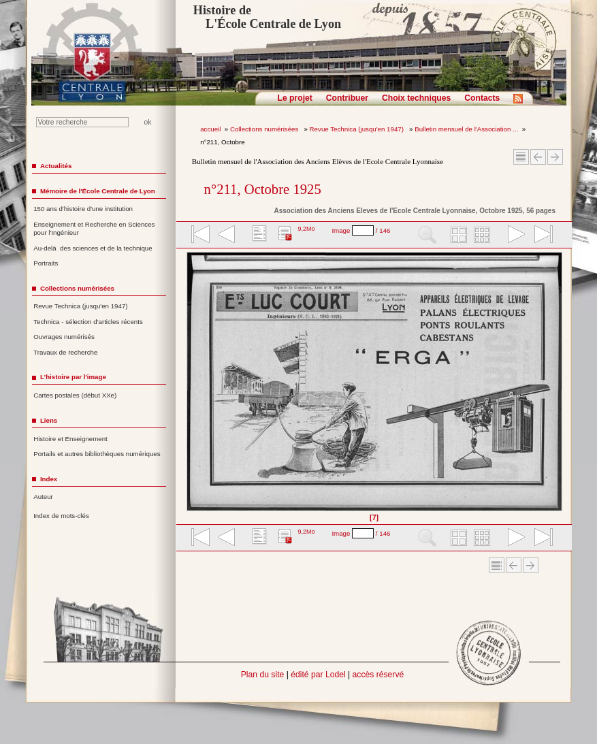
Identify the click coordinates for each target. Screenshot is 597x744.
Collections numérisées (265, 129)
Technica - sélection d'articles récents (88, 321)
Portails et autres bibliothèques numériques (96, 453)
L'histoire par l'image (73, 377)
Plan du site (263, 674)
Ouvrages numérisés (64, 336)
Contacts (482, 98)
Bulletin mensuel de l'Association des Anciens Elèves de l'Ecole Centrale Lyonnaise (317, 161)
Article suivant (555, 157)
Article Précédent (538, 157)
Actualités (55, 165)
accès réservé (378, 674)
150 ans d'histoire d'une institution (83, 208)
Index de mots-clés (61, 515)
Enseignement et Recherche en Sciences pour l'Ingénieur (94, 229)
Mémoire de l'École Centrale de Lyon (97, 191)
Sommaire (521, 157)
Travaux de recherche (65, 352)
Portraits (45, 263)
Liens (48, 420)
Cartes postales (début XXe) (74, 395)
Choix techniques (416, 98)
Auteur (43, 496)
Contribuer (347, 98)
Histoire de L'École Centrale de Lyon (267, 17)
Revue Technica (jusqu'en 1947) (358, 129)
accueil (210, 129)
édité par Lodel (318, 674)
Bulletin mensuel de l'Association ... (466, 129)
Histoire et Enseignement (70, 438)
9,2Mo (305, 228)
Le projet (295, 98)
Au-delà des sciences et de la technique (92, 248)
